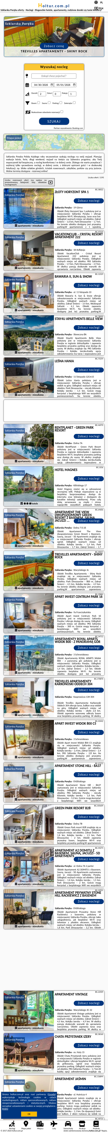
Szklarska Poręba (14, 195)
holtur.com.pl (54, 5)
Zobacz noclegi (89, 201)
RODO (5, 1108)
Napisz (104, 1130)
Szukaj (54, 121)
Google (51, 1094)
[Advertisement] (54, 960)
